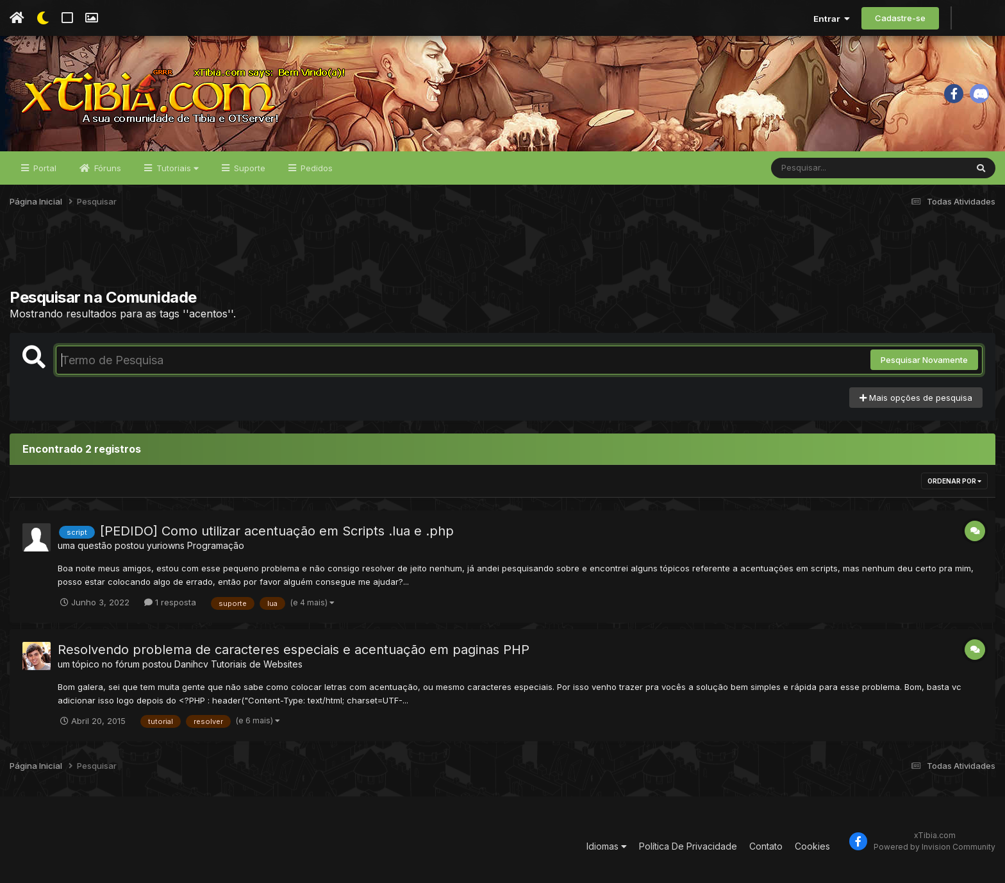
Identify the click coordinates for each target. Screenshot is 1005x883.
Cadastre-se (900, 18)
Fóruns (106, 168)
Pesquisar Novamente (924, 360)
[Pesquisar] (820, 168)
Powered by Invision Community (934, 847)
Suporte (248, 168)
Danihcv (191, 664)
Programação (215, 545)
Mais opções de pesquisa (916, 397)
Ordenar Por (954, 481)
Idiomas (606, 846)
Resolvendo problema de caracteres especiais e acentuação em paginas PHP (293, 649)
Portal (43, 168)
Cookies (812, 846)
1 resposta (170, 602)
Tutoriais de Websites (257, 664)
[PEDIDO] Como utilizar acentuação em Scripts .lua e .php (277, 531)
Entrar (831, 18)
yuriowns (166, 545)
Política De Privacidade (688, 846)
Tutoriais (176, 168)
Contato (766, 846)
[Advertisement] (502, 256)
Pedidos (315, 168)
